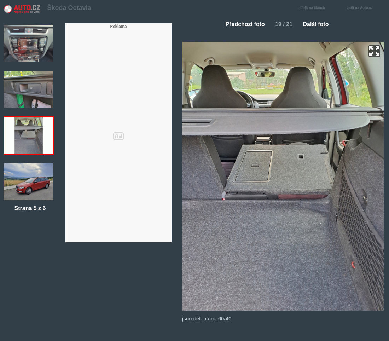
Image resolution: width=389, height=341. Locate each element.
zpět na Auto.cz (363, 8)
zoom (374, 51)
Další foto (319, 24)
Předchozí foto (242, 24)
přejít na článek (314, 8)
